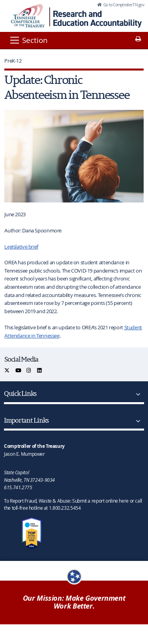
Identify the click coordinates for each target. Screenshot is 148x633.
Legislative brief (21, 246)
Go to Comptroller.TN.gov (123, 4)
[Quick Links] (136, 394)
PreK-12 (12, 60)
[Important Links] (136, 421)
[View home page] (27, 16)
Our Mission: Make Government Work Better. (74, 602)
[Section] (28, 40)
